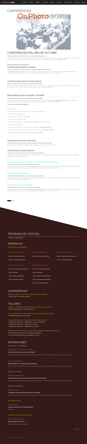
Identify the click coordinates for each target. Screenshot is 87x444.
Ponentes (38, 2)
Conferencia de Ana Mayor (18, 173)
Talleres (52, 2)
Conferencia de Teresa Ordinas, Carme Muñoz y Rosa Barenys (32, 162)
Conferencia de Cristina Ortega (20, 185)
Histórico (77, 2)
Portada (25, 2)
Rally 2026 (59, 2)
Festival (31, 2)
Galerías (84, 2)
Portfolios (45, 2)
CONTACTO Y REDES (68, 2)
